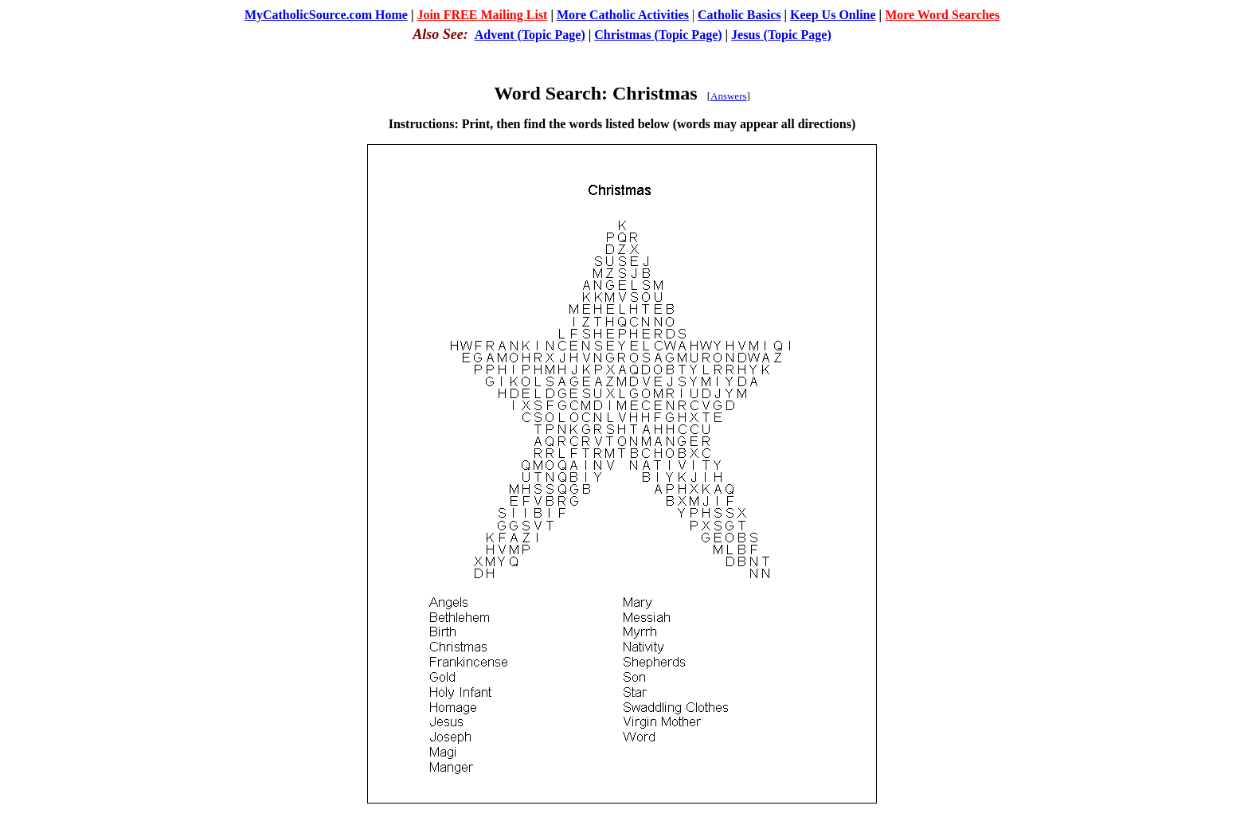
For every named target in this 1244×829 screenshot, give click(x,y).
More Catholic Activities (623, 15)
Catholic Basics (739, 15)
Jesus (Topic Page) (781, 34)
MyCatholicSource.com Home (326, 15)
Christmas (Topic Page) (658, 34)
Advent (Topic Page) (530, 34)
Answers (728, 96)
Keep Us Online (833, 15)
